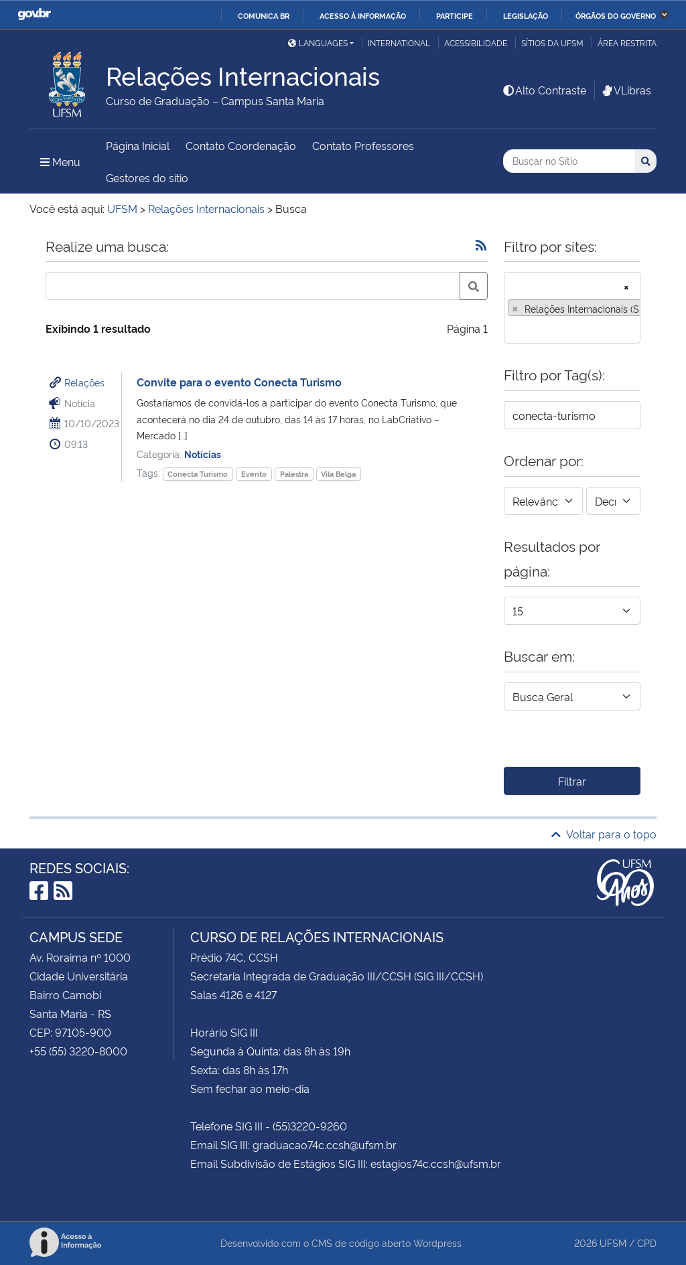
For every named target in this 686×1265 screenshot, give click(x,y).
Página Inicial (137, 145)
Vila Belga (338, 474)
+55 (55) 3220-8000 (78, 1050)
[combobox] (572, 308)
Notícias (202, 453)
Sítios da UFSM (552, 42)
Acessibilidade (475, 42)
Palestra (294, 474)
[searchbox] (512, 328)
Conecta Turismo (197, 474)
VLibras (625, 89)
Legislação (525, 15)
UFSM (613, 1242)
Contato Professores (363, 145)
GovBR (34, 14)
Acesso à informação (363, 15)
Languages (318, 42)
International (399, 42)
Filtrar (572, 780)
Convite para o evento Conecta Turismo (239, 381)
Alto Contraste (544, 89)
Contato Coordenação (241, 145)
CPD (647, 1242)
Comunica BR (263, 15)
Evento (254, 474)
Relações (84, 382)
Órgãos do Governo (615, 15)
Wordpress (437, 1242)
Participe (454, 15)
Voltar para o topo (604, 833)
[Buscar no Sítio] (569, 161)
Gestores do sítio (147, 177)
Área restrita (627, 42)
